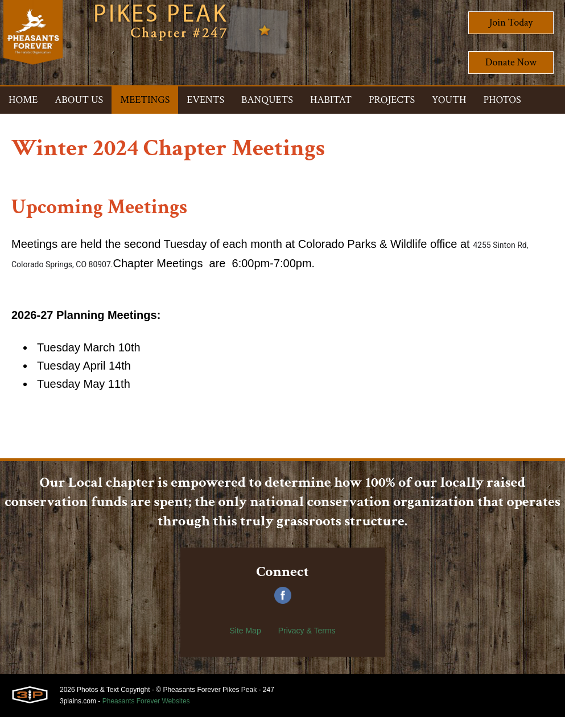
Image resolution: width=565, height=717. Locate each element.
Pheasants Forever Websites (146, 701)
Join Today (511, 22)
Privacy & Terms (307, 630)
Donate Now (511, 62)
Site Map (245, 630)
